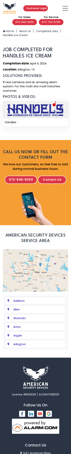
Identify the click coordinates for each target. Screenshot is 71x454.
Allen (16, 309)
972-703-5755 (51, 22)
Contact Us (52, 179)
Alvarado (19, 318)
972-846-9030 (24, 22)
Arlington (19, 344)
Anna (16, 327)
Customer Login (36, 8)
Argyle (17, 335)
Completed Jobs (47, 31)
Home (8, 31)
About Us (25, 31)
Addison (19, 301)
